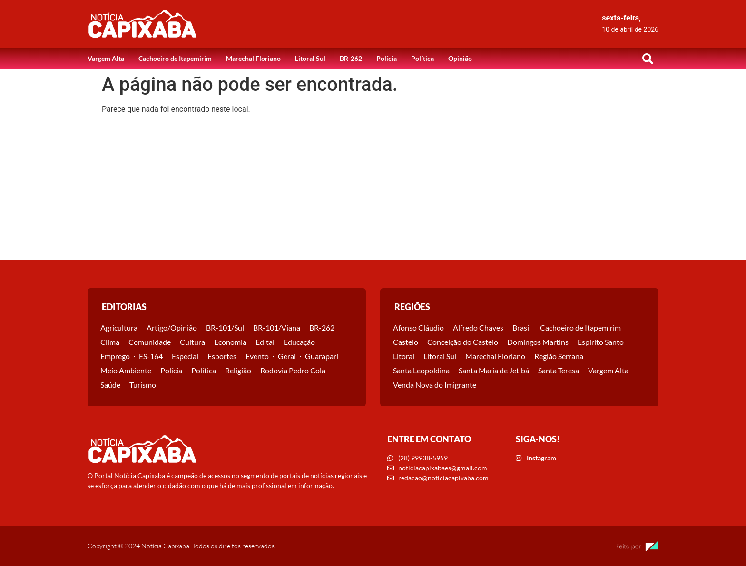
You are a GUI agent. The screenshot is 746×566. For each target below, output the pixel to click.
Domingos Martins (538, 341)
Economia (230, 341)
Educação (299, 341)
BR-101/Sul (225, 327)
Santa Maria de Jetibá (494, 370)
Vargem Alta (106, 58)
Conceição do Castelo (462, 341)
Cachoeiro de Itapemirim (175, 58)
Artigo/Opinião (172, 327)
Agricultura (118, 327)
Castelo (405, 341)
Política (422, 58)
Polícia (386, 58)
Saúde (110, 384)
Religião (238, 370)
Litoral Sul (310, 58)
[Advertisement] (373, 188)
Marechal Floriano (253, 58)
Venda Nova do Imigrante (434, 384)
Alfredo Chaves (478, 327)
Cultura (192, 341)
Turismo (142, 384)
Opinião (460, 58)
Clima (109, 341)
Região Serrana (558, 356)
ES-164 (151, 356)
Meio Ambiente (125, 370)
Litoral (403, 356)
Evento (257, 356)
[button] (647, 58)
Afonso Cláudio (418, 327)
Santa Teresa (558, 370)
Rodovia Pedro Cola (292, 370)
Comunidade (149, 341)
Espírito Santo (601, 341)
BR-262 (351, 58)
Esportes (221, 356)
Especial (185, 356)
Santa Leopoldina (421, 370)
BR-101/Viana (276, 327)
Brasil (521, 327)
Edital (265, 341)
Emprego (115, 356)
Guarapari (321, 356)
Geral (287, 356)
